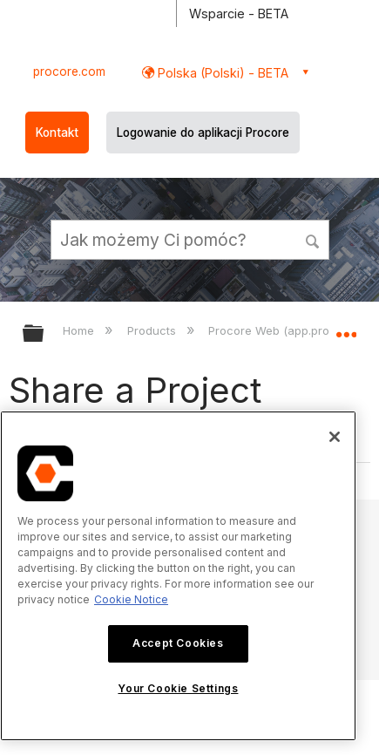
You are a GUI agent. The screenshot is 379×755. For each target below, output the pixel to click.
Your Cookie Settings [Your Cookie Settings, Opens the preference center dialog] (178, 688)
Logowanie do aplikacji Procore (203, 132)
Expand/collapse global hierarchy (44, 334)
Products (153, 330)
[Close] (334, 437)
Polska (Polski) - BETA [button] (221, 72)
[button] (313, 238)
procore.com (69, 71)
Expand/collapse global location (345, 328)
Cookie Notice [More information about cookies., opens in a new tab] (131, 599)
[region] (178, 576)
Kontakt (57, 132)
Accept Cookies (177, 643)
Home (80, 330)
